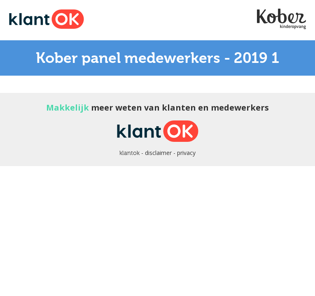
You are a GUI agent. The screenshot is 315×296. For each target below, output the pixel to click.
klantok (129, 153)
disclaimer (158, 153)
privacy (186, 153)
